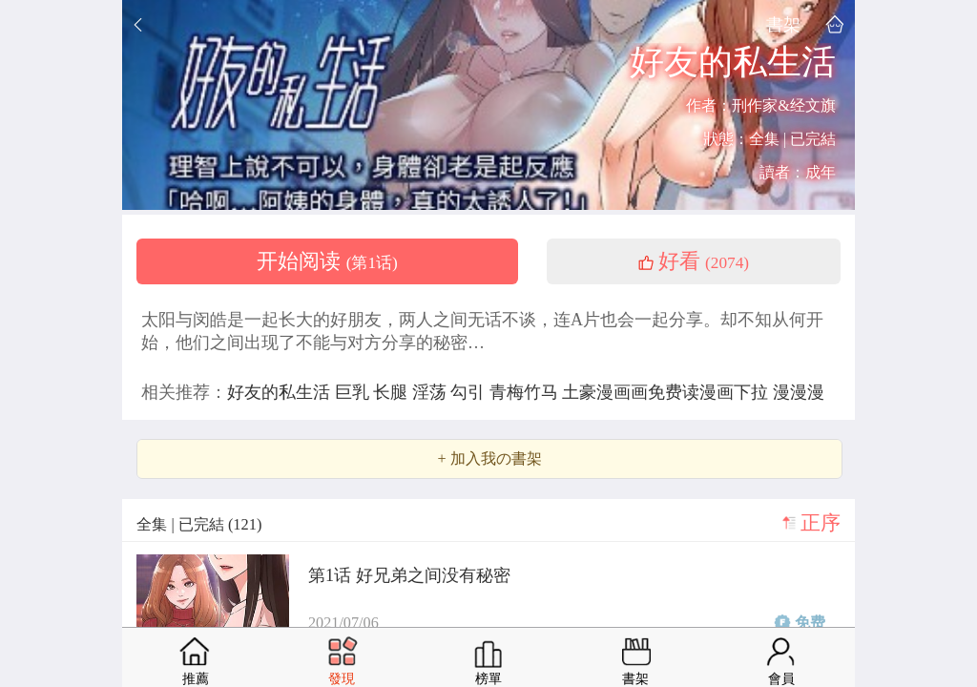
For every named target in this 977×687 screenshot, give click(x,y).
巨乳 (354, 392)
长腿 (392, 392)
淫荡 (431, 392)
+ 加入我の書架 (489, 459)
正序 (820, 522)
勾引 (469, 392)
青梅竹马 (526, 392)
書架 (783, 24)
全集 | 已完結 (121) (198, 524)
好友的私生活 (281, 392)
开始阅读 (327, 261)
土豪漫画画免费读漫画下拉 (667, 392)
